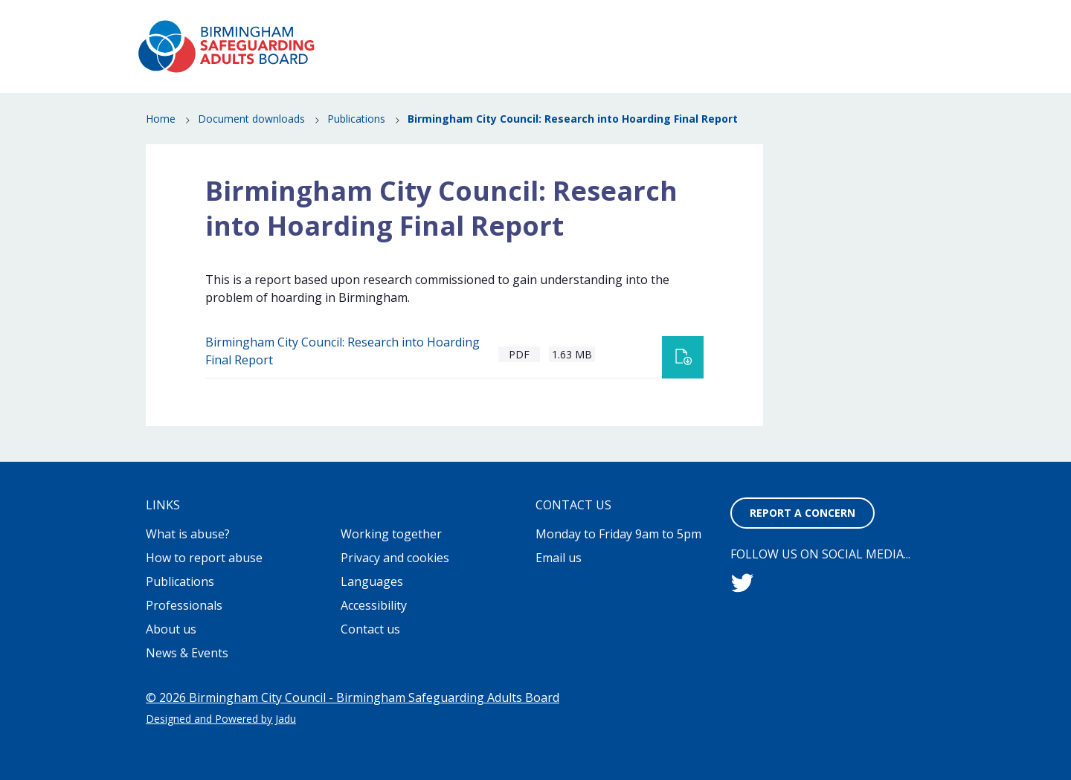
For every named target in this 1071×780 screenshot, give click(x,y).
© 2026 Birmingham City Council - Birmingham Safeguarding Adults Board (352, 697)
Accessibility (374, 605)
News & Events (753, 56)
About (535, 23)
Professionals (853, 77)
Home (161, 119)
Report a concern (873, 22)
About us (171, 629)
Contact (780, 23)
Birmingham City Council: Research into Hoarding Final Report (342, 351)
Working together (391, 534)
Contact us (370, 629)
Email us (559, 557)
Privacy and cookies (395, 557)
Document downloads (251, 119)
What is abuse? (493, 56)
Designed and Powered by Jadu (221, 719)
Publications (857, 56)
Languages (372, 581)
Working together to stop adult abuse (655, 23)
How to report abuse (623, 56)
